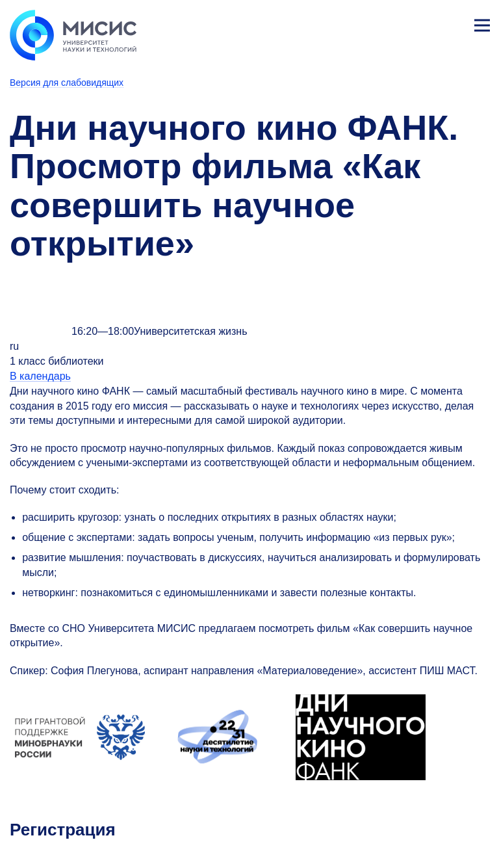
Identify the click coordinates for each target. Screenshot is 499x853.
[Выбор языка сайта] (421, 22)
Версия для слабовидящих (66, 82)
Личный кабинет (451, 23)
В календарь (40, 376)
